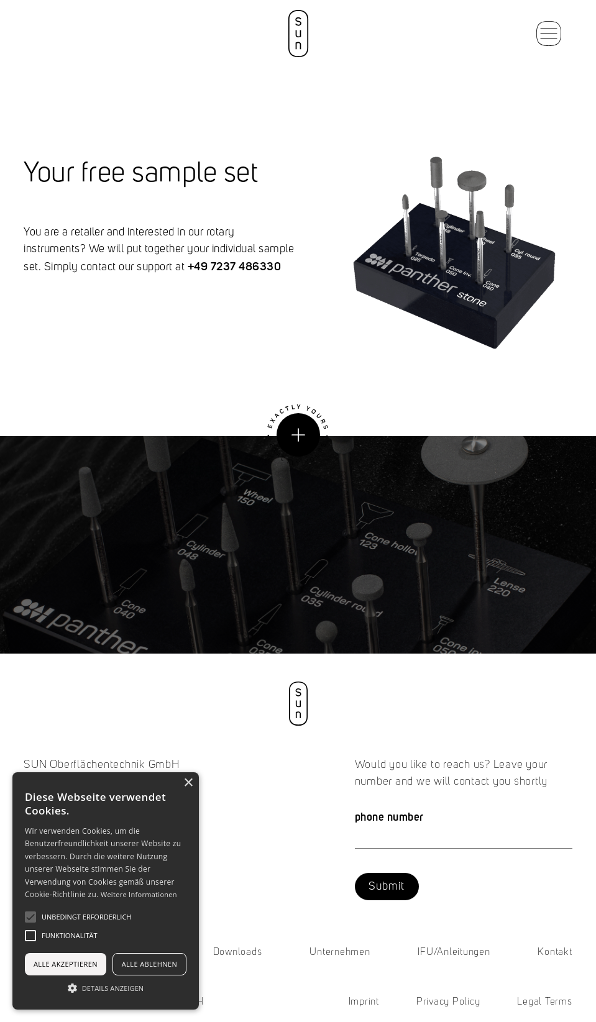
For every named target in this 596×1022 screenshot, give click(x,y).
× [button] (188, 783)
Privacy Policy (448, 1002)
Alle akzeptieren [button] (66, 964)
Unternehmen (339, 952)
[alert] (105, 891)
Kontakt (555, 952)
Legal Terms (544, 1002)
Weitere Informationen (139, 894)
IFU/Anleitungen (454, 952)
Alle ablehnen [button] (149, 964)
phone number (389, 816)
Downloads (237, 952)
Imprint (364, 1002)
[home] (298, 33)
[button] (548, 33)
